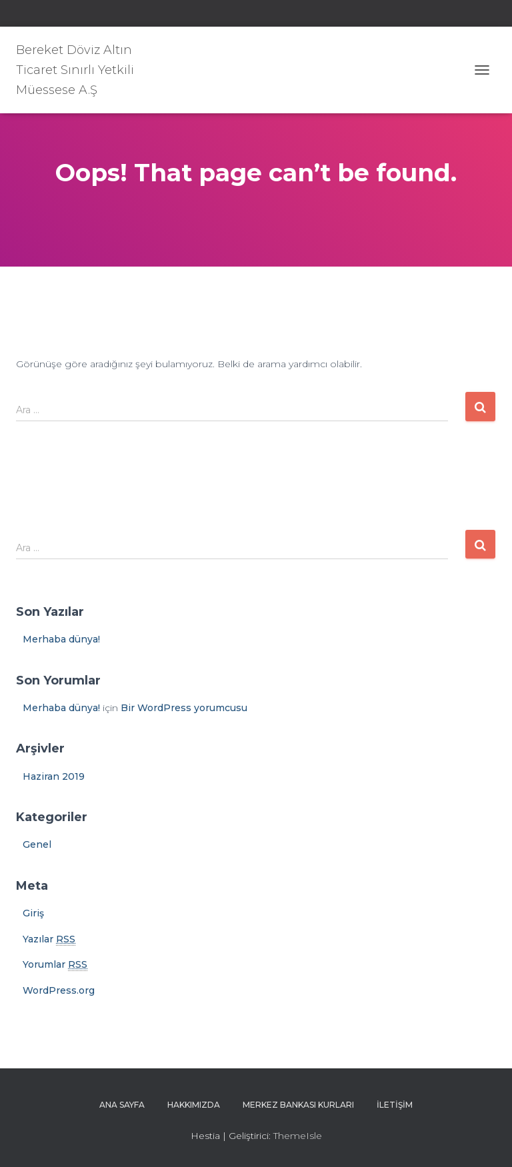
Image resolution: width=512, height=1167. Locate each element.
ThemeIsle (297, 1136)
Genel (37, 844)
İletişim (395, 1105)
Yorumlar (55, 964)
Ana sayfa (122, 1105)
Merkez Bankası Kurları (298, 1105)
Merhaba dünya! (61, 639)
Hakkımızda (193, 1105)
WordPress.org (59, 990)
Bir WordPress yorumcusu (184, 708)
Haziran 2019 (54, 776)
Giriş (33, 913)
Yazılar (49, 939)
